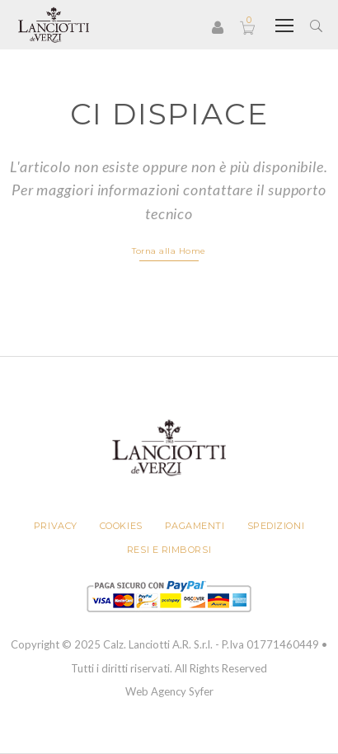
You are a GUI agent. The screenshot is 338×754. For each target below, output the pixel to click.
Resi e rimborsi (169, 549)
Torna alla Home (169, 251)
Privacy (55, 526)
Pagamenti (195, 526)
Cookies (121, 526)
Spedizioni (276, 526)
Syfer (201, 691)
